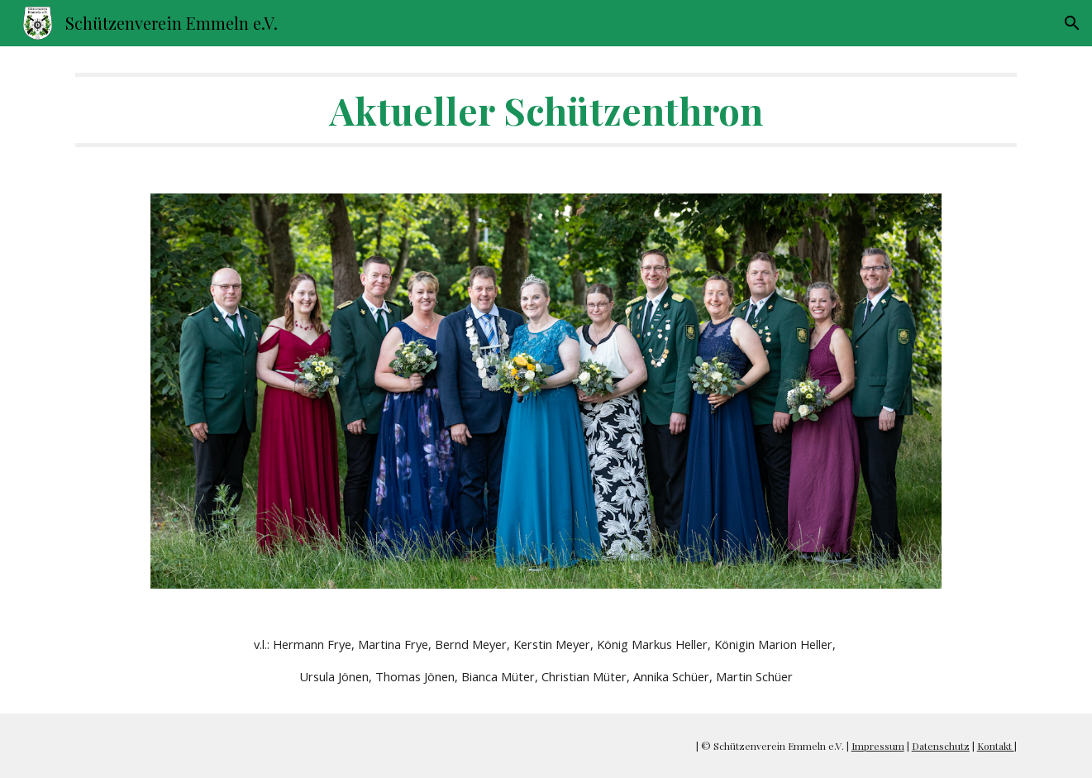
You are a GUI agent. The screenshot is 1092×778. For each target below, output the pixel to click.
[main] (546, 110)
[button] (1072, 23)
